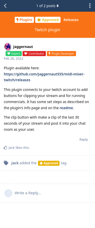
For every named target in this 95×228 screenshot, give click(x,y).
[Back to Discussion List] (5, 6)
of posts (47, 5)
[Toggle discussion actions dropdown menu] (90, 6)
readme (66, 107)
